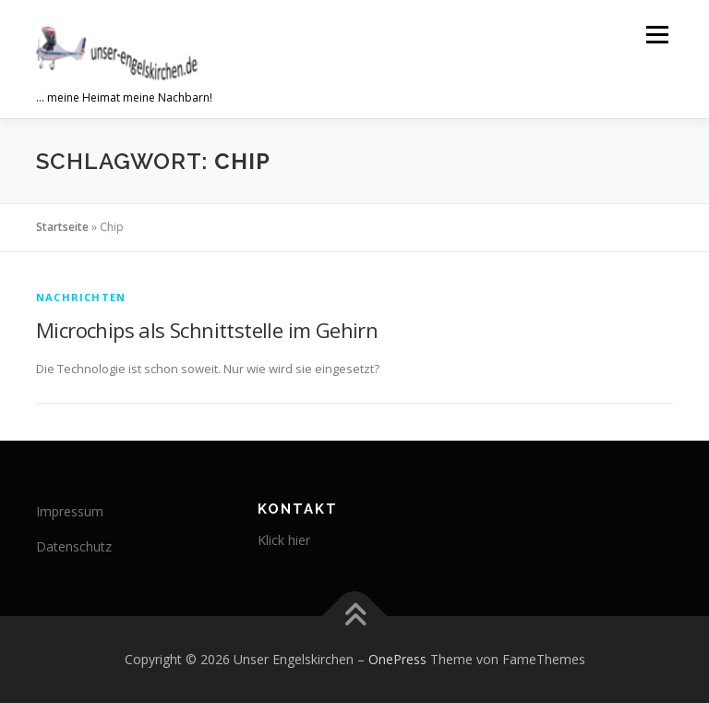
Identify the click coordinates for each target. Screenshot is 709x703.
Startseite (62, 227)
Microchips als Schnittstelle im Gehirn (207, 330)
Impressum (69, 511)
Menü (657, 34)
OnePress (397, 659)
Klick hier (284, 540)
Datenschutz (74, 546)
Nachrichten (81, 297)
